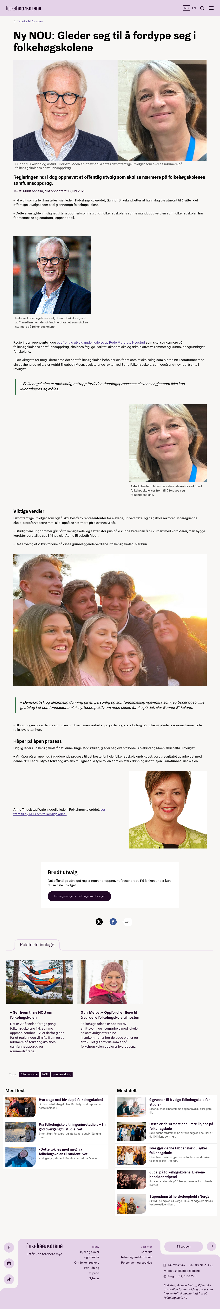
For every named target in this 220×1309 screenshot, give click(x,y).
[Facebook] (9, 1247)
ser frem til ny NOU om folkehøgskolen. (59, 811)
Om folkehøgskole (86, 1263)
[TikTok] (9, 1279)
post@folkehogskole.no (183, 1271)
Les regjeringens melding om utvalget (79, 896)
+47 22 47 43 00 (178, 1265)
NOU (45, 1074)
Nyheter (94, 1278)
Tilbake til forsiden (30, 21)
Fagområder (91, 1257)
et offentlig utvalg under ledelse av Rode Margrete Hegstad (101, 342)
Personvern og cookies (136, 1263)
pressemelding (62, 1074)
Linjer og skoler (89, 1252)
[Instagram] (9, 1263)
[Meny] (211, 8)
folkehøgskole (29, 1074)
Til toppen (184, 1246)
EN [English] (194, 8)
